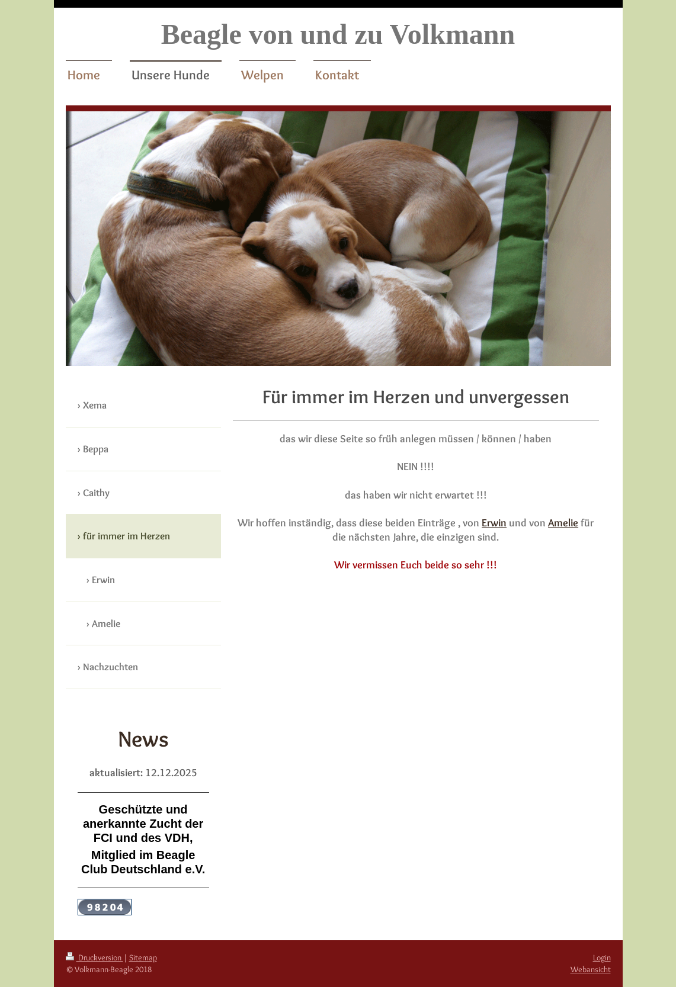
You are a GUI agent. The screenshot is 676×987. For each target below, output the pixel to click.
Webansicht (591, 969)
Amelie (563, 522)
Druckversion (94, 957)
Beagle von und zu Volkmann (338, 34)
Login (602, 957)
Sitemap (143, 957)
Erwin (494, 522)
